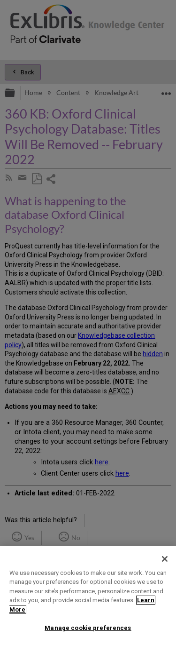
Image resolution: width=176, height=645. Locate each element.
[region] (88, 595)
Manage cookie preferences (88, 627)
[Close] (164, 559)
